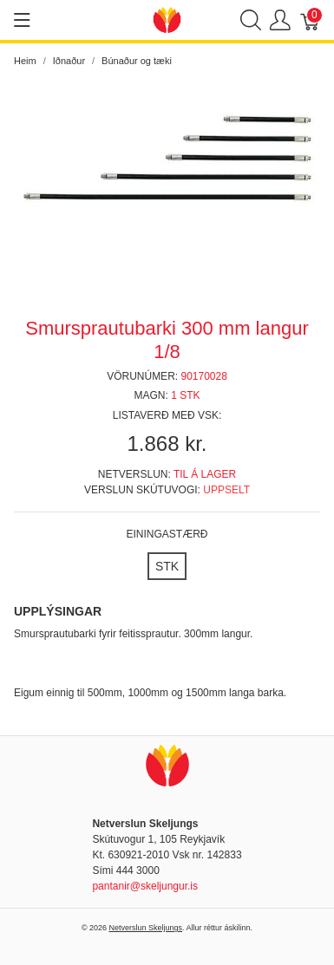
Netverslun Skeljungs (146, 927)
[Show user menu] (280, 20)
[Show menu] (22, 20)
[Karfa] (310, 20)
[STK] (167, 566)
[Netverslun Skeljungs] (167, 18)
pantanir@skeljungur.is (145, 886)
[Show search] (250, 20)
